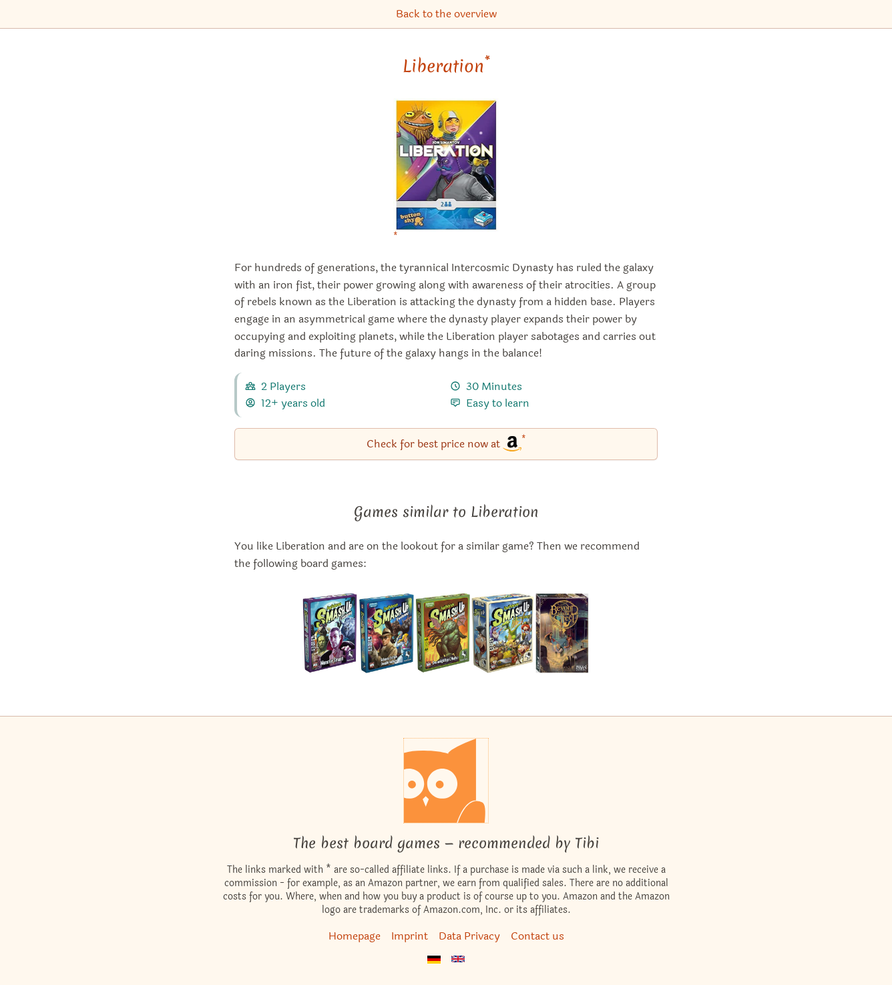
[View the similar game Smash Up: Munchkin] (502, 633)
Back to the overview (446, 13)
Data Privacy (469, 936)
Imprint (409, 936)
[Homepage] (446, 780)
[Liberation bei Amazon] (446, 173)
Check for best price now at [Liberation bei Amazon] (446, 443)
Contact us (537, 936)
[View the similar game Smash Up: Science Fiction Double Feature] (386, 633)
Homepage (354, 936)
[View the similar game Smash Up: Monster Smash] (330, 633)
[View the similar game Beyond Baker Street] (562, 633)
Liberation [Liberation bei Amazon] (446, 66)
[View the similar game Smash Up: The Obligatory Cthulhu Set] (442, 633)
